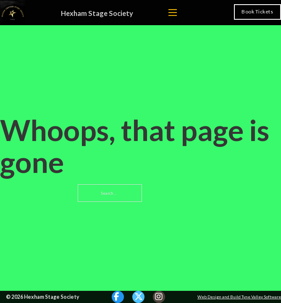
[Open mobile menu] (172, 12)
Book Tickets (257, 11)
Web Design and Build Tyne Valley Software (239, 296)
